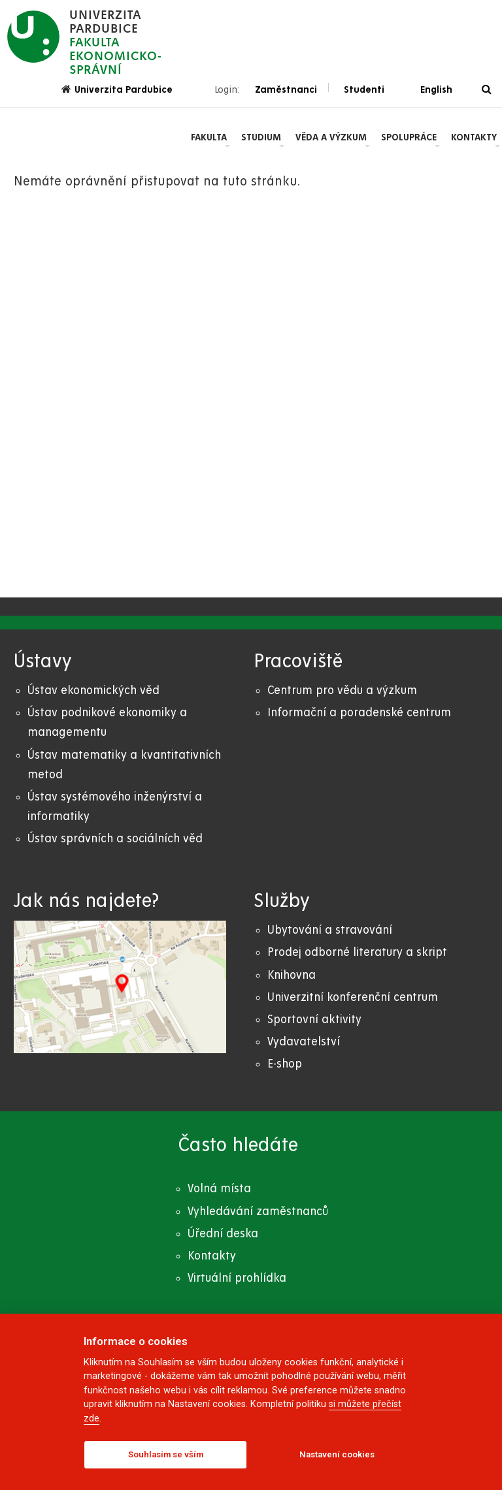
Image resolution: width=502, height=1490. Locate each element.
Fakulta (209, 137)
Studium (261, 137)
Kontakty (474, 137)
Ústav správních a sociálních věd (115, 838)
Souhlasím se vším (165, 1454)
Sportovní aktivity (314, 1019)
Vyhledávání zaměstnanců (258, 1211)
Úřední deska (223, 1234)
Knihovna (291, 975)
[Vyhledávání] (487, 89)
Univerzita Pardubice (117, 89)
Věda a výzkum (331, 137)
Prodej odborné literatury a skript (357, 952)
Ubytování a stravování (329, 930)
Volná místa (219, 1188)
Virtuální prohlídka (237, 1278)
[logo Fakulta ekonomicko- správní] (84, 42)
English (436, 89)
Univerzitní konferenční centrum (352, 997)
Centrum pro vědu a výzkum (342, 690)
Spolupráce (409, 137)
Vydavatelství (303, 1042)
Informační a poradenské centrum (359, 712)
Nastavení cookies (337, 1454)
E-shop (284, 1064)
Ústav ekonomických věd (93, 690)
